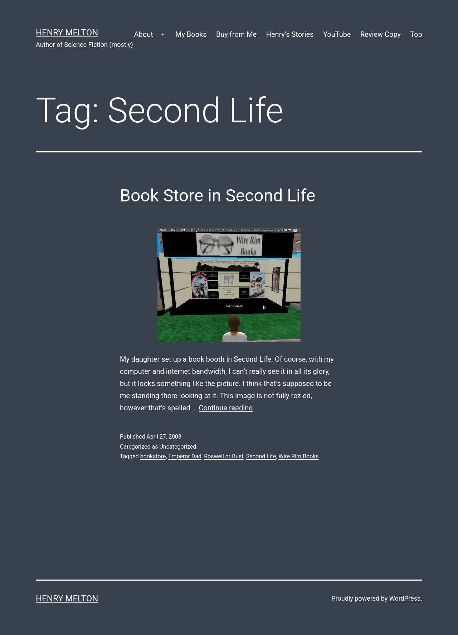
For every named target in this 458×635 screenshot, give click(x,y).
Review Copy (380, 34)
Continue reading (226, 408)
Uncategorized (177, 446)
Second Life (261, 456)
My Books (191, 34)
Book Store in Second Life (217, 195)
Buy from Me (236, 34)
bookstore (153, 456)
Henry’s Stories (290, 34)
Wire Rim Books (298, 456)
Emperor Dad (185, 456)
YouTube (337, 34)
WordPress (404, 598)
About (143, 34)
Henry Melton (67, 33)
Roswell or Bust (223, 456)
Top (416, 34)
